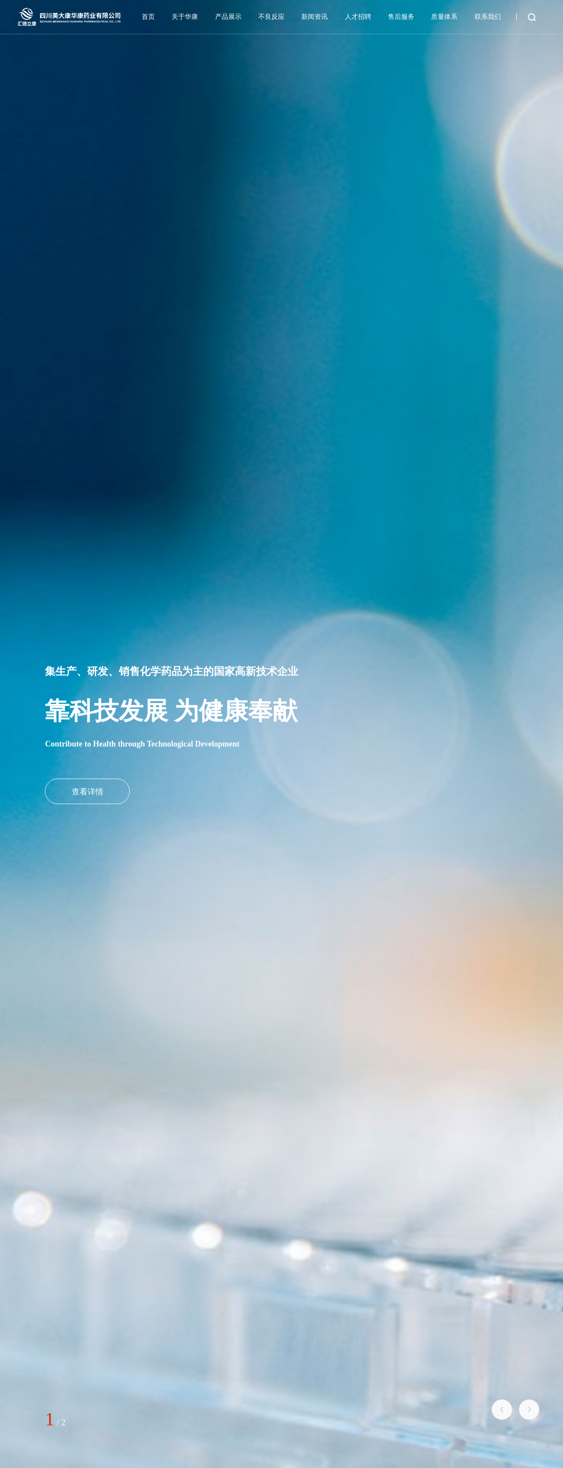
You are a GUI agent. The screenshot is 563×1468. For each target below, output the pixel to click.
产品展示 (228, 16)
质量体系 (444, 16)
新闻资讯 (314, 16)
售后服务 (401, 16)
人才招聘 (358, 16)
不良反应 (271, 16)
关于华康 (185, 16)
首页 (148, 16)
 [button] (501, 1409)
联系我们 (488, 16)
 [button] (529, 1409)
